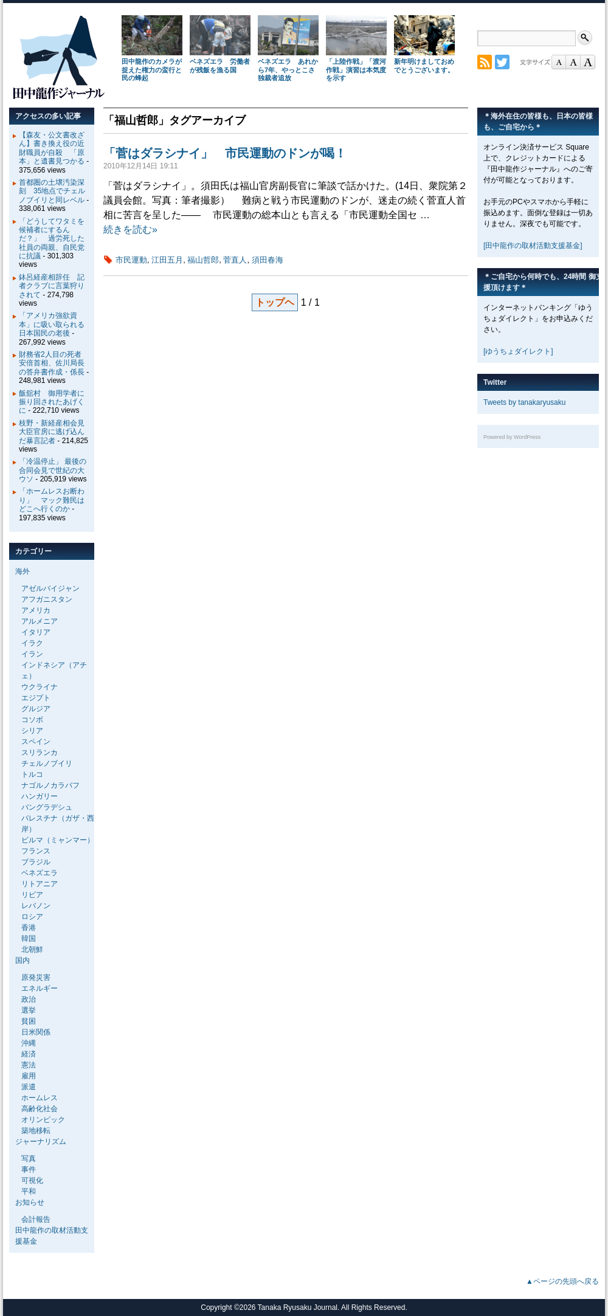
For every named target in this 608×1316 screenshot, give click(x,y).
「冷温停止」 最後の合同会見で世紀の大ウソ (52, 470)
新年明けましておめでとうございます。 (424, 66)
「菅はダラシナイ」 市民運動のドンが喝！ (225, 153)
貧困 (28, 1021)
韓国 (28, 938)
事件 (28, 1169)
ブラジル (35, 862)
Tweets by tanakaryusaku (524, 402)
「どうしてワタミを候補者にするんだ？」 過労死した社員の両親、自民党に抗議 (52, 239)
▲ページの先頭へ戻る (562, 1281)
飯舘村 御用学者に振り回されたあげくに (52, 402)
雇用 (28, 1076)
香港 (28, 927)
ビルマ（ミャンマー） (57, 840)
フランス (35, 851)
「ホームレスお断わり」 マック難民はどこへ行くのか (52, 500)
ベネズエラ (39, 873)
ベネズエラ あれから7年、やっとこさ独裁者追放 (288, 70)
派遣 (28, 1087)
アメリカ (35, 610)
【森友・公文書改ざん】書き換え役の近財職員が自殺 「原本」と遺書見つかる (52, 148)
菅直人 (235, 259)
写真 (28, 1158)
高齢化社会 (39, 1108)
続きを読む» (130, 229)
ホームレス (39, 1098)
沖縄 (28, 1043)
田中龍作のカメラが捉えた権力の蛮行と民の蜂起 (152, 70)
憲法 (28, 1065)
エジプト (35, 698)
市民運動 (131, 259)
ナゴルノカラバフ (50, 785)
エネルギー (39, 988)
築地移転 (35, 1130)
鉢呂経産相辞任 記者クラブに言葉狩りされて (52, 286)
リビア (32, 895)
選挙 (28, 1010)
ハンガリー (39, 796)
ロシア (32, 916)
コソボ (32, 719)
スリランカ (39, 752)
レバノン (35, 905)
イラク (32, 643)
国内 (22, 960)
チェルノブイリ (46, 763)
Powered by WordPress (512, 437)
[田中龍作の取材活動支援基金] (532, 245)
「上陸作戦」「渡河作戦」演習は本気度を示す (356, 70)
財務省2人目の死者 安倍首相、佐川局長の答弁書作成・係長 (54, 363)
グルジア (35, 709)
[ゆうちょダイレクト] (518, 351)
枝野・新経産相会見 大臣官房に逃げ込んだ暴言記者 (55, 432)
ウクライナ (39, 687)
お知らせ (29, 1202)
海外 (22, 571)
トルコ (32, 774)
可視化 (32, 1180)
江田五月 (167, 259)
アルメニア (39, 621)
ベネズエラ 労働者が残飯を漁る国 (220, 66)
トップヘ (274, 302)
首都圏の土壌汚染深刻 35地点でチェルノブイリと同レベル (52, 191)
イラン (32, 654)
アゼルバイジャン (50, 588)
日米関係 (35, 1032)
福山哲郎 (203, 259)
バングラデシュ (46, 807)
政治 (28, 999)
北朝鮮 (32, 949)
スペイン (35, 741)
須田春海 (267, 259)
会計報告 (35, 1219)
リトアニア (39, 884)
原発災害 (35, 977)
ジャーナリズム (40, 1141)
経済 (28, 1054)
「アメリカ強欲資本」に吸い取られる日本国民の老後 (52, 324)
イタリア (35, 632)
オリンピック (43, 1119)
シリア (32, 730)
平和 (28, 1191)
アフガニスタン (46, 599)
